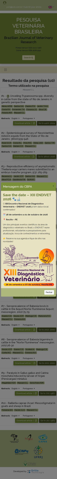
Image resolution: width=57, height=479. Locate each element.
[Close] (53, 185)
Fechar (49, 292)
